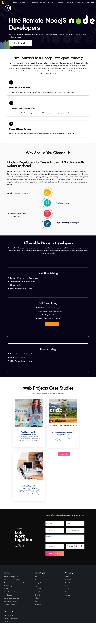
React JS (37, 547)
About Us (79, 2)
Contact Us (90, 2)
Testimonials (69, 541)
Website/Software (38, 2)
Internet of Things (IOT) (11, 531)
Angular (36, 541)
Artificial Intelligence (10, 556)
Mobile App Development (12, 534)
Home (15, 2)
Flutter (36, 556)
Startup (50, 2)
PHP (35, 531)
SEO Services (8, 550)
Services (60, 2)
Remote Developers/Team (12, 553)
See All (48, 453)
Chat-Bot (6, 544)
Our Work (69, 2)
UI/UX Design (8, 541)
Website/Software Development (14, 537)
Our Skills (68, 534)
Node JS (37, 550)
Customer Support (9, 559)
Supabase (37, 559)
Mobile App (24, 2)
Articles (67, 544)
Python (36, 553)
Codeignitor (38, 537)
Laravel (36, 534)
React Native (38, 544)
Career (67, 547)
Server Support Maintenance (13, 547)
